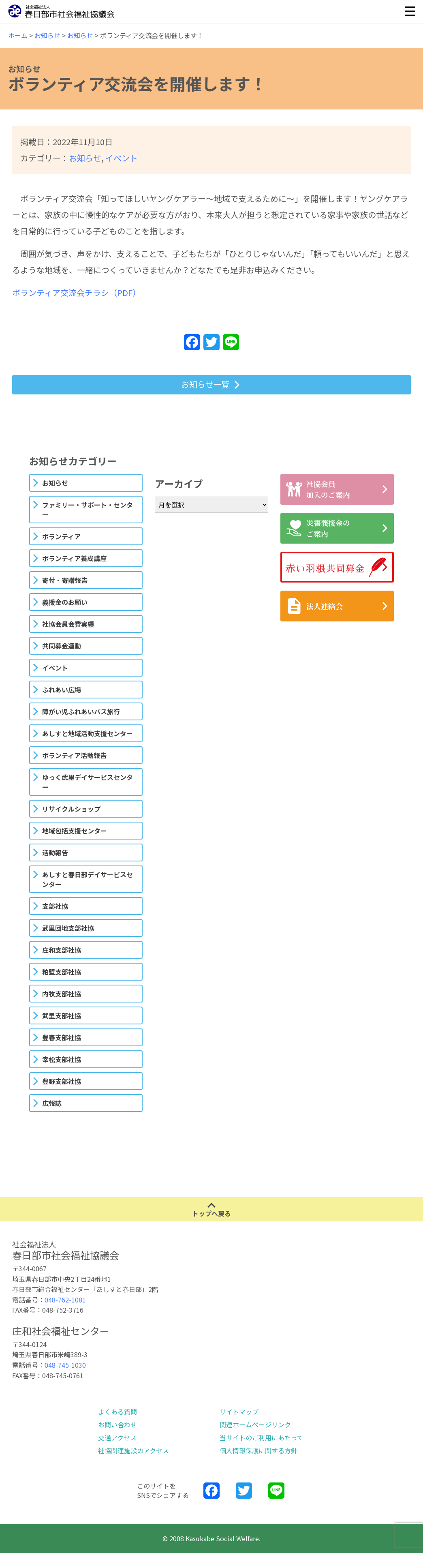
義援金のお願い (65, 602)
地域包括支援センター (74, 830)
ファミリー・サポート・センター (87, 509)
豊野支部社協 (61, 1081)
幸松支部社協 (61, 1059)
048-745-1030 (65, 1365)
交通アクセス (117, 1437)
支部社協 (55, 906)
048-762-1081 (65, 1300)
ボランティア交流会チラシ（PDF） (76, 292)
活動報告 (55, 852)
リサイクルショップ (71, 809)
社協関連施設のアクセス (133, 1450)
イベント (121, 158)
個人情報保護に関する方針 (258, 1450)
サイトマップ (239, 1411)
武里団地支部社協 (68, 928)
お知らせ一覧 (205, 384)
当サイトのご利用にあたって (261, 1437)
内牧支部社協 (61, 993)
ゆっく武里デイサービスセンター (87, 782)
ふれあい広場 (61, 689)
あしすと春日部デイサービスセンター (87, 879)
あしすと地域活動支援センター (87, 733)
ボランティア (61, 536)
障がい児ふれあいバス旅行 (81, 711)
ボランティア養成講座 (74, 558)
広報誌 (52, 1103)
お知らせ (85, 158)
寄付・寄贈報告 (65, 580)
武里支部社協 (61, 1015)
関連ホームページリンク (255, 1424)
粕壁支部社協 (61, 972)
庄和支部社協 (61, 950)
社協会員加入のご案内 (318, 489)
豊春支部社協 (61, 1037)
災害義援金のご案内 (318, 528)
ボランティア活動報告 (74, 755)
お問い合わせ (117, 1424)
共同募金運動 (61, 646)
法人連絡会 (314, 606)
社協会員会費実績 (68, 624)
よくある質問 (117, 1411)
